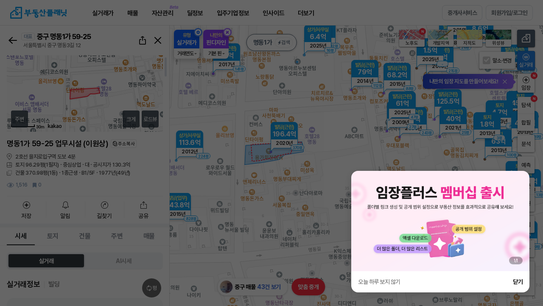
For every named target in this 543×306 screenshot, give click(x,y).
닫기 (518, 281)
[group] (440, 221)
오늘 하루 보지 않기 (379, 281)
